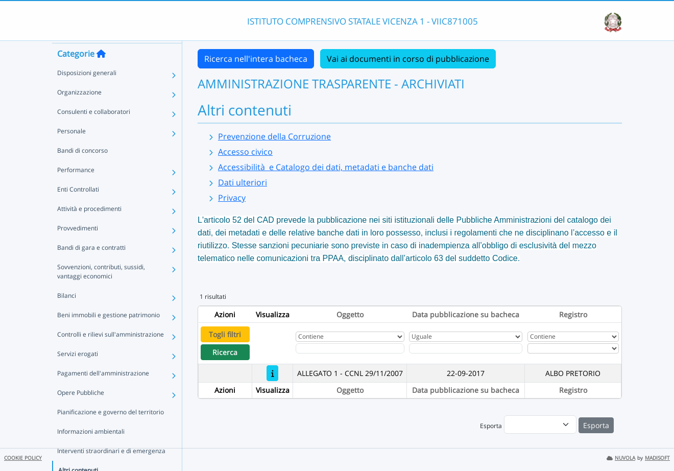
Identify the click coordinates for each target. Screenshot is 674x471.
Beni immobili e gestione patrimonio (108, 333)
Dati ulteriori (242, 182)
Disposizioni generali (86, 91)
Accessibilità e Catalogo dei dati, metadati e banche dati (326, 167)
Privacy (232, 197)
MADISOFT (657, 458)
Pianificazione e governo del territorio (110, 430)
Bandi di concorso (82, 168)
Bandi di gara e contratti (91, 266)
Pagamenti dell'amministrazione (103, 391)
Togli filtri (225, 334)
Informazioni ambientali (91, 449)
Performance (75, 188)
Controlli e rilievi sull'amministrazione (110, 352)
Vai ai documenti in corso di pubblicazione (408, 58)
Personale (71, 149)
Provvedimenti (77, 246)
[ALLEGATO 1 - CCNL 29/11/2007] (272, 373)
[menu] (540, 424)
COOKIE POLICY (23, 458)
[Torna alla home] (101, 72)
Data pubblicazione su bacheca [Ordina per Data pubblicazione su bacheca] (465, 314)
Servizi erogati (77, 372)
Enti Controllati (78, 207)
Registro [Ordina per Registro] (573, 314)
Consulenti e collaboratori (93, 130)
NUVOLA (621, 458)
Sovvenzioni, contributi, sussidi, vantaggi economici (101, 290)
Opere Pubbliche (80, 411)
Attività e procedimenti (89, 227)
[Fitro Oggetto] (350, 348)
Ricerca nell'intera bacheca (255, 58)
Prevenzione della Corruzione (274, 136)
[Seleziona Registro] (573, 348)
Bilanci (66, 314)
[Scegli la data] (465, 348)
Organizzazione (79, 110)
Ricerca (224, 352)
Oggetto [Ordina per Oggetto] (350, 314)
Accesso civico (245, 151)
